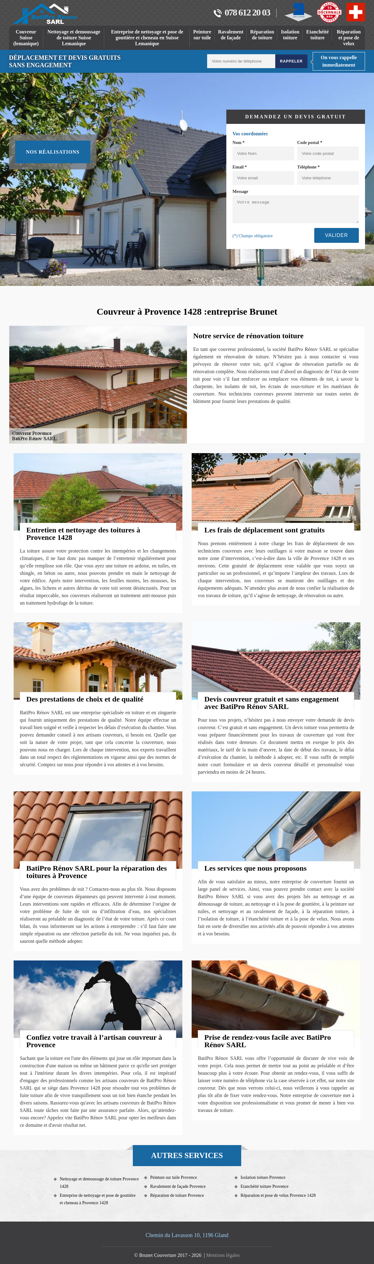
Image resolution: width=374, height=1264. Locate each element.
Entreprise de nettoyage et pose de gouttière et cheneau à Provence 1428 (98, 1199)
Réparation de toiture (262, 34)
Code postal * (309, 142)
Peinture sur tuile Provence (173, 1177)
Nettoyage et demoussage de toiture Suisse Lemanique (73, 37)
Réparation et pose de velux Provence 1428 (278, 1195)
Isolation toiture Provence (263, 1177)
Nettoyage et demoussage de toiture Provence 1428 (99, 1183)
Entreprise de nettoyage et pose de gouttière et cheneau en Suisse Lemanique (147, 37)
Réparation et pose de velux (349, 37)
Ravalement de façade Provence (178, 1186)
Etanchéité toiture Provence (265, 1186)
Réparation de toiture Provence (177, 1195)
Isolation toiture (290, 34)
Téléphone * (308, 167)
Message (240, 191)
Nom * (239, 142)
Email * (240, 167)
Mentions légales (223, 1255)
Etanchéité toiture (317, 34)
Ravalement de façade (230, 34)
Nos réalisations (53, 152)
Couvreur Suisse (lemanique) (26, 37)
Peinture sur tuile (202, 34)
